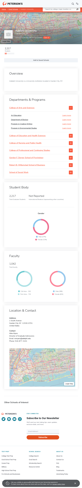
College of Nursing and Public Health (25, 143)
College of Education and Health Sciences (27, 136)
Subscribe (42, 437)
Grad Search (33, 459)
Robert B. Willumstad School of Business (27, 165)
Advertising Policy (62, 474)
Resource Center (34, 467)
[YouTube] (14, 419)
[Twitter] (3, 419)
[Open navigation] (77, 3)
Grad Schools (13, 9)
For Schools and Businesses (11, 474)
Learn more (66, 115)
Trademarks (60, 470)
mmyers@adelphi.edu (22, 338)
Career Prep (5, 463)
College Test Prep (7, 456)
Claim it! (46, 38)
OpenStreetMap (67, 13)
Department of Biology (19, 120)
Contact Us (60, 459)
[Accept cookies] (73, 483)
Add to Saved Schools (41, 60)
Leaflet (56, 13)
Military (4, 467)
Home (4, 9)
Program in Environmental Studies (24, 128)
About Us (59, 456)
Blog (57, 467)
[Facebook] (9, 419)
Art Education (16, 115)
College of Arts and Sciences (21, 108)
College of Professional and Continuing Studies (29, 150)
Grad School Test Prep (9, 459)
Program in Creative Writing (21, 124)
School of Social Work (18, 172)
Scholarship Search (35, 463)
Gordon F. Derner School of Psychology (26, 158)
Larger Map (6, 41)
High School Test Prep (9, 470)
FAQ (57, 463)
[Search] (73, 3)
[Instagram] (20, 419)
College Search (34, 456)
